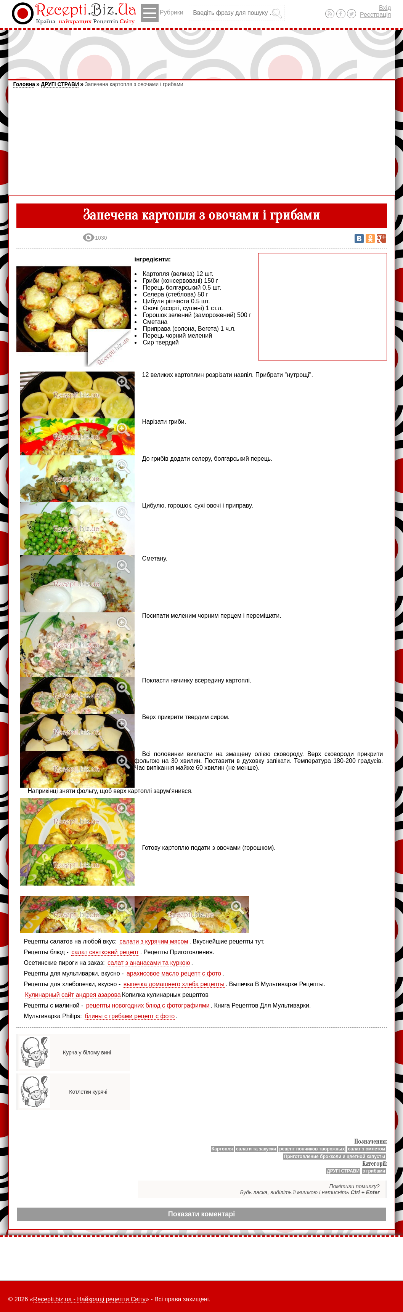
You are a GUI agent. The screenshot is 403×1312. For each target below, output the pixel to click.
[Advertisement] (201, 51)
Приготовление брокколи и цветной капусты (334, 1156)
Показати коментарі (201, 1214)
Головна (24, 84)
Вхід (385, 8)
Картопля (222, 1149)
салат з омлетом (366, 1149)
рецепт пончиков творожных (312, 1149)
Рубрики (162, 13)
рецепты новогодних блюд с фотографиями (148, 1005)
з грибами (374, 1171)
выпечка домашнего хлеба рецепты (174, 984)
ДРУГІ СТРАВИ (60, 84)
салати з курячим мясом (153, 941)
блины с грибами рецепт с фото (130, 1016)
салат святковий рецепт (105, 952)
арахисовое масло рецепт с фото (174, 973)
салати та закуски (256, 1149)
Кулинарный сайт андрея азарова (73, 995)
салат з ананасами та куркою (149, 963)
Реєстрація (375, 14)
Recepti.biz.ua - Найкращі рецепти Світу (89, 1299)
